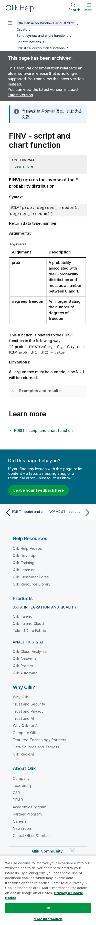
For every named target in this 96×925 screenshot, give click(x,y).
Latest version (20, 94)
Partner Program (27, 814)
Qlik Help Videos (27, 548)
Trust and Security (29, 704)
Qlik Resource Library (31, 584)
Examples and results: (40, 390)
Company (21, 778)
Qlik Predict (23, 666)
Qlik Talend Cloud (28, 623)
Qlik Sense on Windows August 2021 (46, 23)
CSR (16, 792)
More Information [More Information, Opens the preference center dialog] (48, 919)
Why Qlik (20, 697)
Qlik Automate (25, 673)
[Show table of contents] (10, 23)
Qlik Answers (24, 658)
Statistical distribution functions (41, 48)
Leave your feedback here (38, 490)
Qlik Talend (23, 616)
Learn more (24, 166)
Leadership (23, 785)
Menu (88, 10)
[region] (48, 890)
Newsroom (22, 828)
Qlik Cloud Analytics (30, 651)
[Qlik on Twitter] (72, 851)
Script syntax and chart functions (42, 35)
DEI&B (18, 800)
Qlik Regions (24, 754)
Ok (48, 908)
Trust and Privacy (28, 711)
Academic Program (30, 807)
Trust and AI (23, 718)
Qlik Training (23, 563)
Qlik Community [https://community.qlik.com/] (47, 851)
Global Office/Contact (32, 835)
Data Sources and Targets (36, 747)
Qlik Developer (26, 555)
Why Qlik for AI (25, 725)
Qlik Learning (24, 570)
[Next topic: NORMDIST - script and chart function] (70, 512)
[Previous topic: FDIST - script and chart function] (25, 512)
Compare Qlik (25, 733)
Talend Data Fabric (29, 630)
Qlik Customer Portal (31, 577)
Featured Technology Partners (39, 740)
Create (22, 29)
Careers (20, 821)
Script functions (29, 42)
